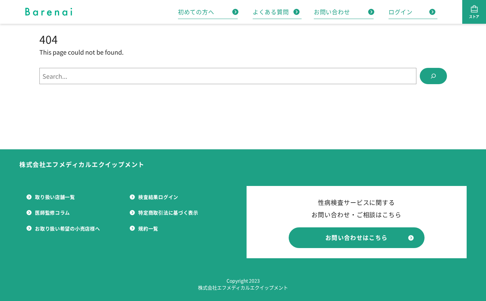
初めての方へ (208, 11)
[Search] (433, 76)
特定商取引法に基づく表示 (164, 212)
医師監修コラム (48, 212)
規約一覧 (144, 228)
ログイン (412, 11)
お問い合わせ (344, 11)
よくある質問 (276, 11)
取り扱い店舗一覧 (50, 196)
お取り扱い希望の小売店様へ (63, 228)
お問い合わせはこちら (369, 237)
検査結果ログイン (154, 196)
